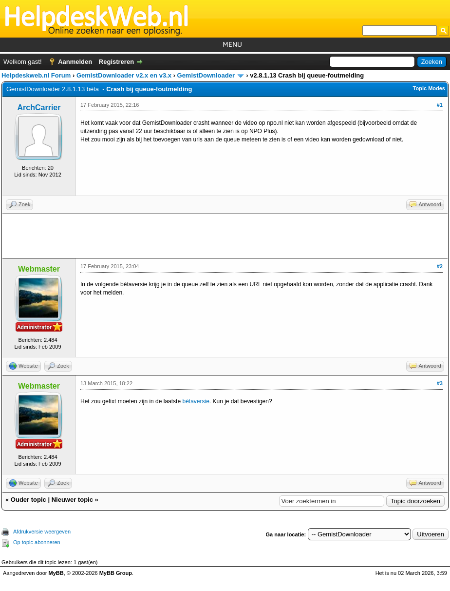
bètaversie (195, 401)
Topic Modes (429, 88)
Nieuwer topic (72, 499)
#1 (440, 105)
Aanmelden (75, 61)
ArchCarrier (39, 107)
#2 (440, 266)
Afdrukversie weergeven (42, 531)
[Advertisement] (225, 236)
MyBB (56, 573)
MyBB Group (115, 573)
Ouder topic (28, 499)
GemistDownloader (206, 75)
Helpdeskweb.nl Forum (36, 75)
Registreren (116, 61)
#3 (440, 383)
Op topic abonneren (36, 542)
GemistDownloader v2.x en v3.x (123, 75)
